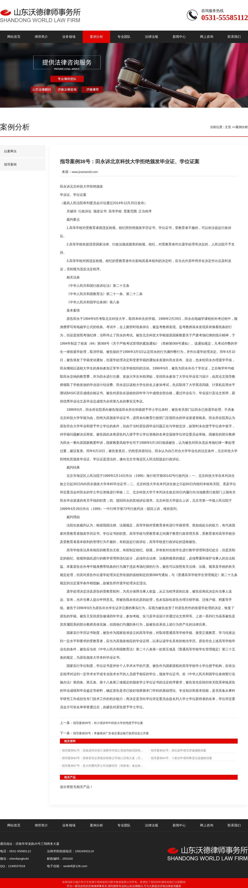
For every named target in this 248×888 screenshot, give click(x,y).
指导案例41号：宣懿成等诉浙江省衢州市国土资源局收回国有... (102, 750)
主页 (228, 127)
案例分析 (242, 127)
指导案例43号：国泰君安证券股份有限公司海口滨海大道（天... (102, 758)
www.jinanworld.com (85, 172)
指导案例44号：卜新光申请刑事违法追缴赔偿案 (181, 758)
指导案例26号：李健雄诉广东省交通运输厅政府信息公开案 (111, 733)
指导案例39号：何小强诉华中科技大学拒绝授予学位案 (108, 723)
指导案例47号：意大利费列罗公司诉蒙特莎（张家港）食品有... (102, 765)
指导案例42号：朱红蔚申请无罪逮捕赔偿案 (178, 750)
